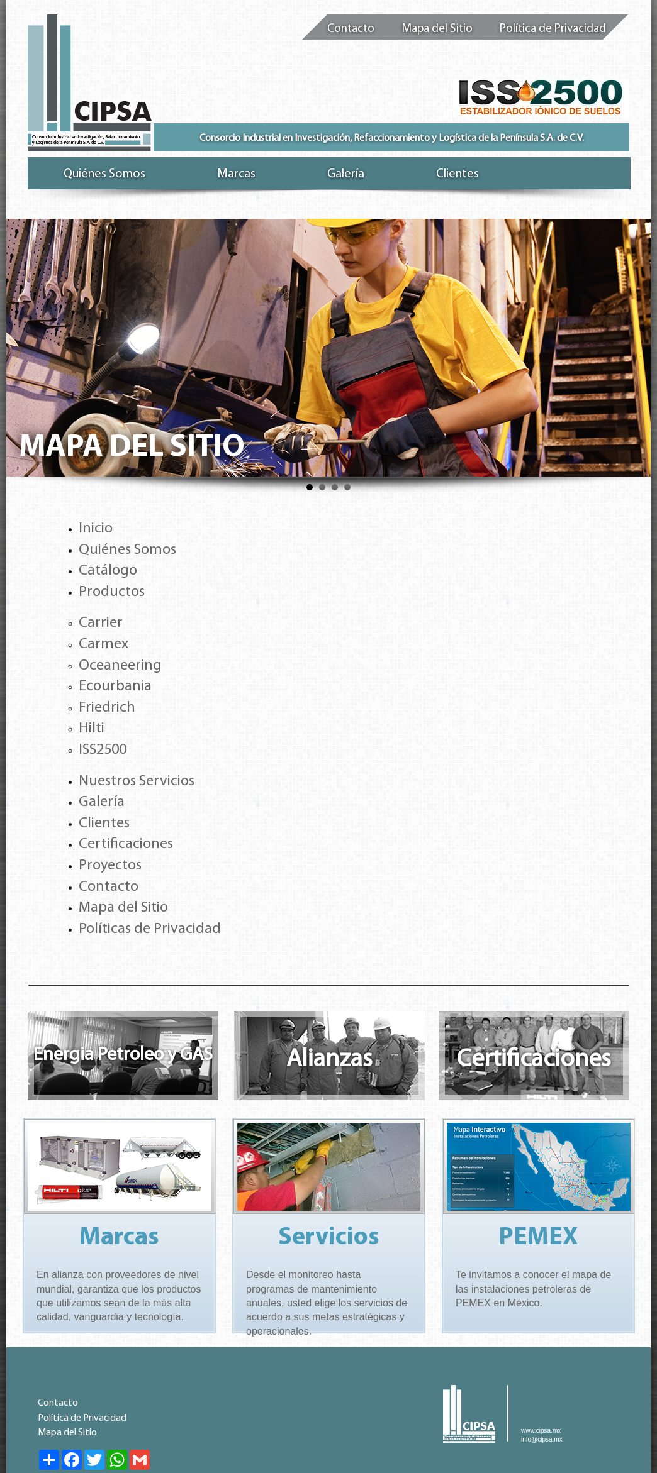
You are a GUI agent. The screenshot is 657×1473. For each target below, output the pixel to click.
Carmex (103, 644)
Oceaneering (120, 665)
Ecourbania (115, 686)
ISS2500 (102, 750)
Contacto (350, 29)
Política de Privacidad (553, 29)
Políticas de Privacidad (150, 929)
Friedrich (107, 707)
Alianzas (329, 1060)
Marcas (119, 1237)
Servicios (328, 1237)
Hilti (91, 728)
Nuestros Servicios (136, 781)
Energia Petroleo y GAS (123, 1055)
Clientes (104, 823)
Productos (112, 592)
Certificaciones (126, 844)
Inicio (96, 528)
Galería (102, 802)
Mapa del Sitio (437, 29)
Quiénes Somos (127, 550)
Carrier (101, 623)
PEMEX (538, 1237)
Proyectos (110, 865)
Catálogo (108, 570)
